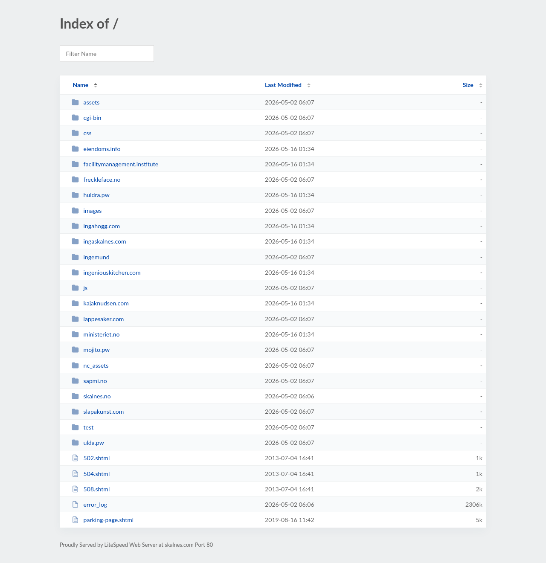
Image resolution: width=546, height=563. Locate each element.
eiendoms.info (96, 148)
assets (85, 102)
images (87, 210)
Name (80, 84)
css (81, 132)
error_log (89, 504)
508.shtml (91, 489)
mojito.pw (91, 349)
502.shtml (91, 457)
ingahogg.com (96, 225)
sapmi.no (89, 380)
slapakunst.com (98, 411)
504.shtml (91, 473)
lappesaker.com (98, 318)
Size (468, 84)
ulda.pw (88, 442)
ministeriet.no (95, 334)
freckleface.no (96, 179)
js (79, 287)
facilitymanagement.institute (115, 164)
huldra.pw (91, 194)
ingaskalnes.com (99, 241)
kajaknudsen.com (100, 303)
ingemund (90, 257)
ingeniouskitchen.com (106, 272)
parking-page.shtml (103, 519)
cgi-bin (86, 117)
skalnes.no (91, 396)
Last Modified (283, 84)
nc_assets (90, 365)
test (82, 427)
